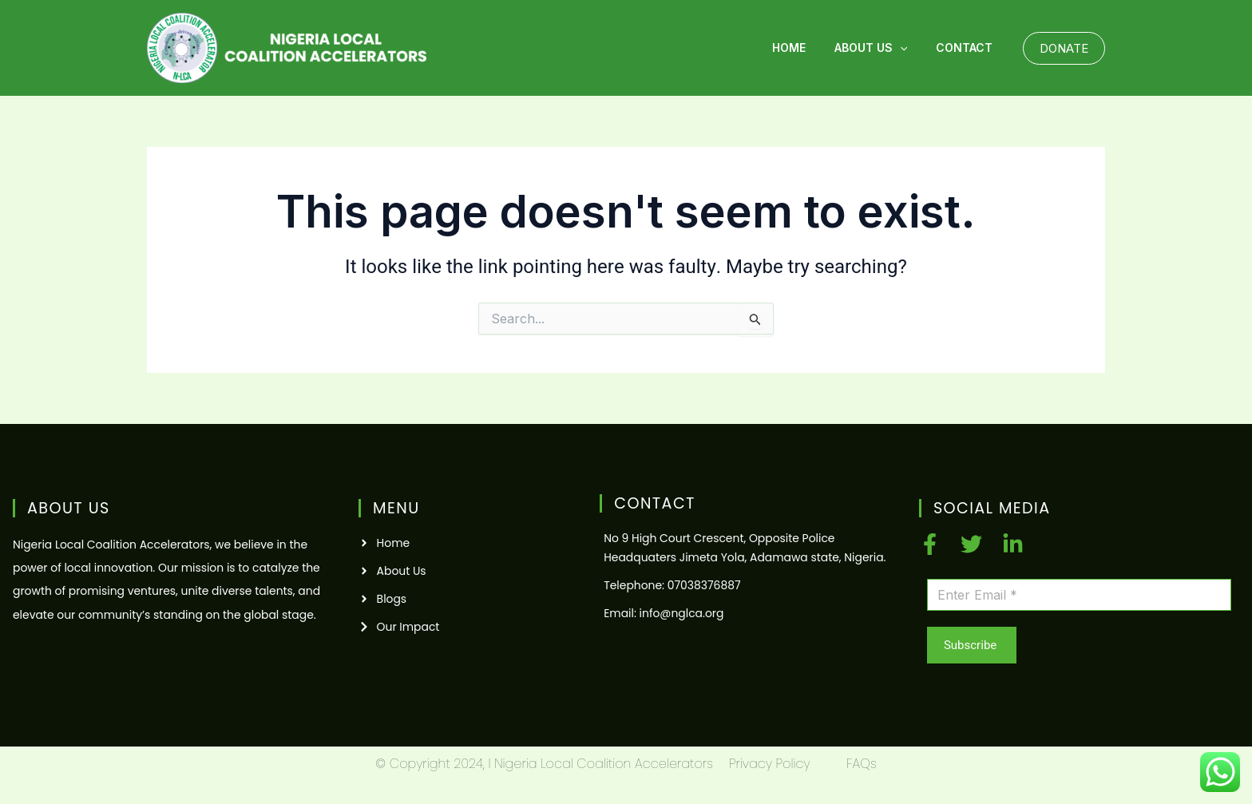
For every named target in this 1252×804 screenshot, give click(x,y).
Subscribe (970, 645)
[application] (909, 48)
